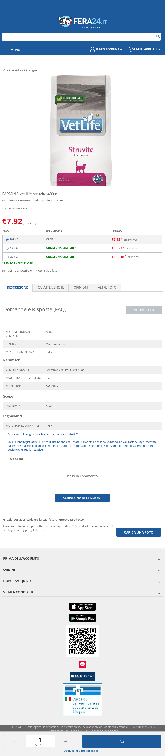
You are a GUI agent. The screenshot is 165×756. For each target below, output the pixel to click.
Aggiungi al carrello (122, 741)
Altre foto (107, 287)
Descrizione (17, 287)
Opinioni (81, 287)
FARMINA (24, 200)
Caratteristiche (51, 287)
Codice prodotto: (43, 200)
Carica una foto (138, 532)
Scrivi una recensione (15, 208)
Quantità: (40, 744)
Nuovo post (144, 310)
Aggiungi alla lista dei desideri (82, 751)
